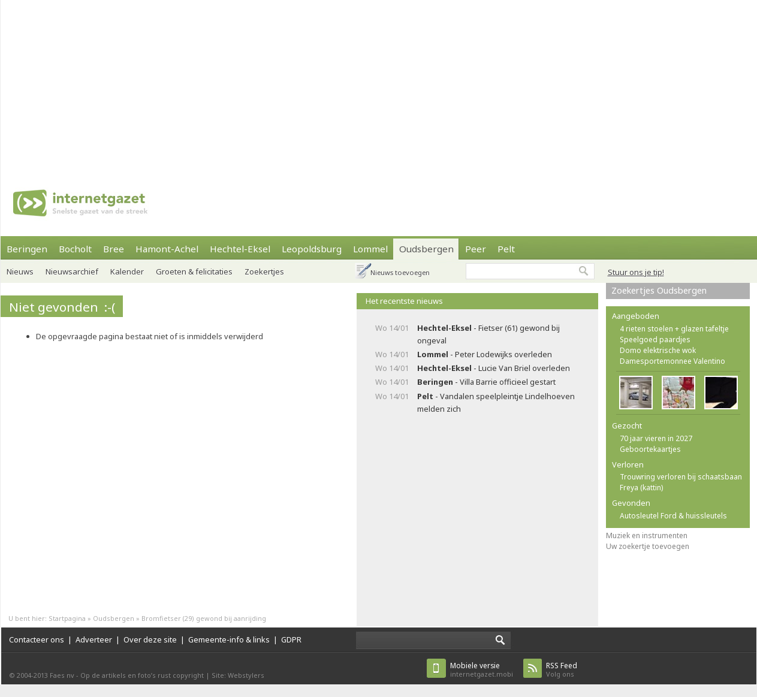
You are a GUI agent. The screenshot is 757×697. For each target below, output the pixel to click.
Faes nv (62, 675)
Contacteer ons (36, 639)
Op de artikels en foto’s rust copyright (142, 675)
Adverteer (94, 639)
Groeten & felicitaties (194, 271)
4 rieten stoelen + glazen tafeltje (674, 329)
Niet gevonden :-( (62, 306)
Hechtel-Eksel (240, 249)
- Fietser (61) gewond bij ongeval (488, 334)
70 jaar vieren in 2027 (656, 438)
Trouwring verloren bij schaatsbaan (681, 477)
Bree (113, 249)
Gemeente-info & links (229, 639)
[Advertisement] (351, 84)
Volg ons (561, 669)
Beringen (27, 249)
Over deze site (150, 639)
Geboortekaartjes (650, 449)
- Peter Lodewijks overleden (484, 354)
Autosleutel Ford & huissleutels (673, 516)
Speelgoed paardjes (655, 339)
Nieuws (20, 271)
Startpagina (67, 618)
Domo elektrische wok (658, 350)
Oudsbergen (426, 249)
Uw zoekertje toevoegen (647, 546)
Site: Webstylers (238, 675)
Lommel (370, 249)
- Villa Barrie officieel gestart (486, 381)
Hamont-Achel (166, 249)
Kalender (127, 271)
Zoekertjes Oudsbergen (659, 290)
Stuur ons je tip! (636, 272)
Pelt (506, 249)
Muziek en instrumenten (646, 535)
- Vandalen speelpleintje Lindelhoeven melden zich (496, 402)
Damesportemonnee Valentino (672, 361)
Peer (475, 249)
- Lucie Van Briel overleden (493, 368)
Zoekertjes (264, 271)
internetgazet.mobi (481, 669)
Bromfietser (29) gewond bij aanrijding (203, 618)
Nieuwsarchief (72, 271)
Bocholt (75, 249)
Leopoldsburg (312, 249)
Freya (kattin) (641, 487)
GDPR (291, 639)
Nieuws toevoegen (400, 272)
